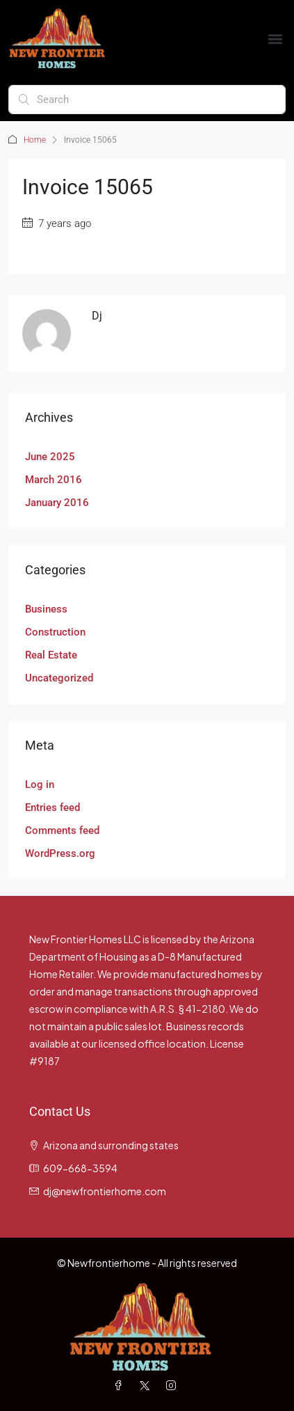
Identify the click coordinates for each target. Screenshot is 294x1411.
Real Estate (51, 655)
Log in (39, 784)
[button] (275, 38)
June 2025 (50, 456)
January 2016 (57, 502)
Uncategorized (59, 678)
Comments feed (62, 830)
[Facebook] (121, 1385)
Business (46, 609)
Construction (55, 632)
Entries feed (52, 807)
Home (35, 140)
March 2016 (53, 479)
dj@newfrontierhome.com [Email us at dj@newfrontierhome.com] (104, 1191)
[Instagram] (173, 1385)
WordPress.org (60, 853)
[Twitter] (147, 1385)
